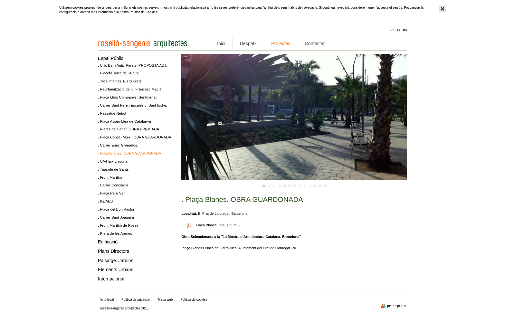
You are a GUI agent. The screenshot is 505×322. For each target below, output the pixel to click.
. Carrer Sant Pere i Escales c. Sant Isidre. (132, 105)
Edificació (108, 241)
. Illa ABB (105, 201)
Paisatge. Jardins (115, 260)
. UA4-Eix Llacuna (113, 161)
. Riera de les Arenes (115, 233)
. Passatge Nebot (112, 113)
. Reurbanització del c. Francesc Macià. (130, 89)
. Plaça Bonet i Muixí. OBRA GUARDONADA (134, 137)
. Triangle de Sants (113, 169)
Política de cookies (193, 299)
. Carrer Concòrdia (113, 185)
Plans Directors (113, 251)
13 (325, 186)
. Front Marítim (110, 177)
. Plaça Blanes (205, 225)
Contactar (315, 43)
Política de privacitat (135, 299)
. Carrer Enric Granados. (118, 145)
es (398, 29)
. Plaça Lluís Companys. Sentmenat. (127, 97)
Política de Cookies (143, 12)
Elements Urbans (115, 269)
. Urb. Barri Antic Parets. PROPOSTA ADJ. (132, 65)
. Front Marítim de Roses (118, 225)
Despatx (248, 43)
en (405, 29)
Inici (221, 43)
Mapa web (165, 299)
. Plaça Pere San (112, 193)
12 (320, 186)
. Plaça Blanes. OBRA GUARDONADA (129, 153)
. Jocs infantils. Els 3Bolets (119, 81)
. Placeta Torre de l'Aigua (118, 73)
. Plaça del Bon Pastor (116, 209)
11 (315, 186)
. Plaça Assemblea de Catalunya (124, 121)
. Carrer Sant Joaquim (116, 217)
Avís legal (107, 299)
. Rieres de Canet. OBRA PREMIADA (128, 129)
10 (310, 186)
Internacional (111, 278)
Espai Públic (110, 58)
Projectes (281, 43)
